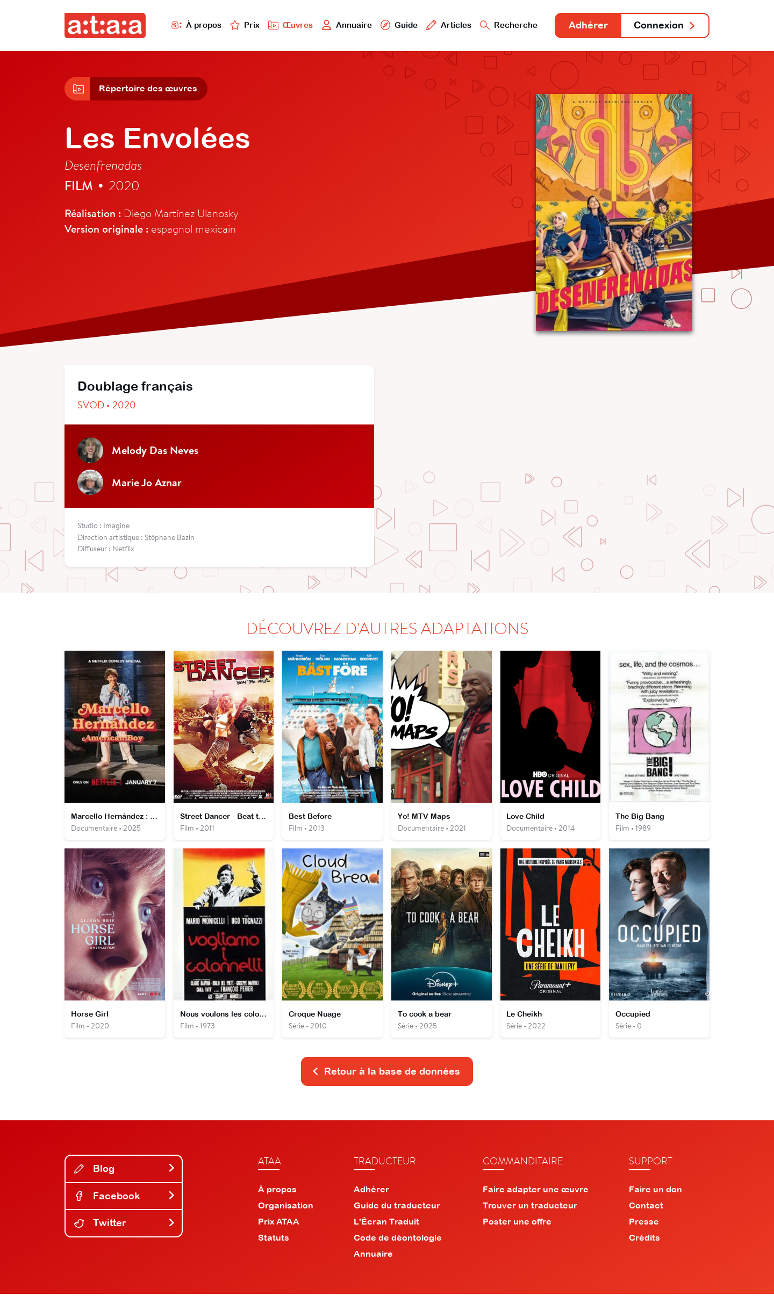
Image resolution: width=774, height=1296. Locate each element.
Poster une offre (517, 1223)
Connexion (665, 25)
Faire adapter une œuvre (536, 1191)
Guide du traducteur (397, 1207)
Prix (243, 25)
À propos (194, 25)
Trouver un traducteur (530, 1207)
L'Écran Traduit (386, 1223)
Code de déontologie (398, 1239)
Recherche (507, 25)
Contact (646, 1207)
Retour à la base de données (386, 1073)
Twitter (124, 1225)
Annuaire (345, 25)
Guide (397, 25)
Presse (644, 1223)
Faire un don (655, 1191)
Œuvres (289, 25)
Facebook (124, 1198)
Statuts (273, 1239)
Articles (447, 25)
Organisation (285, 1207)
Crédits (644, 1239)
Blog (124, 1170)
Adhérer (587, 25)
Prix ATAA (278, 1223)
